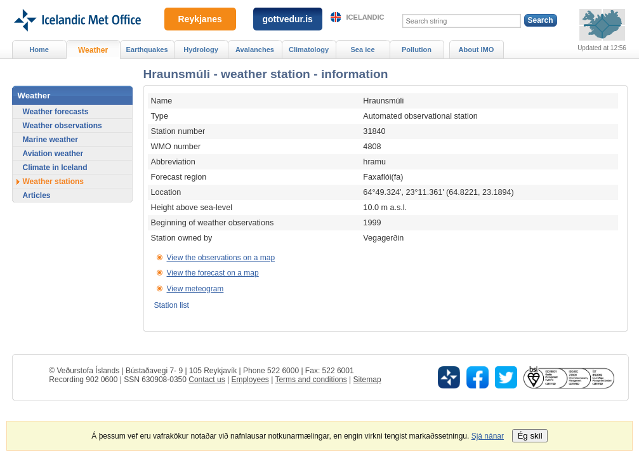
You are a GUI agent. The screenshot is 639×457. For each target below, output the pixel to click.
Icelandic (365, 17)
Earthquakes (147, 49)
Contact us (206, 379)
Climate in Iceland (55, 167)
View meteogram (195, 288)
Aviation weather (53, 153)
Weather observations (62, 125)
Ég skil (529, 435)
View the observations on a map (221, 257)
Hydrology (200, 49)
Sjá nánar (487, 436)
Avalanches (254, 49)
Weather (93, 50)
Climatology (309, 49)
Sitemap (367, 379)
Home (39, 49)
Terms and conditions (310, 379)
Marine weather (50, 139)
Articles (37, 195)
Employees (249, 379)
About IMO (476, 49)
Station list (171, 305)
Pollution (416, 49)
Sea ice (362, 49)
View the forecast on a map (213, 272)
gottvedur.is (288, 19)
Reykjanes (200, 19)
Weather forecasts (56, 111)
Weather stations (53, 181)
